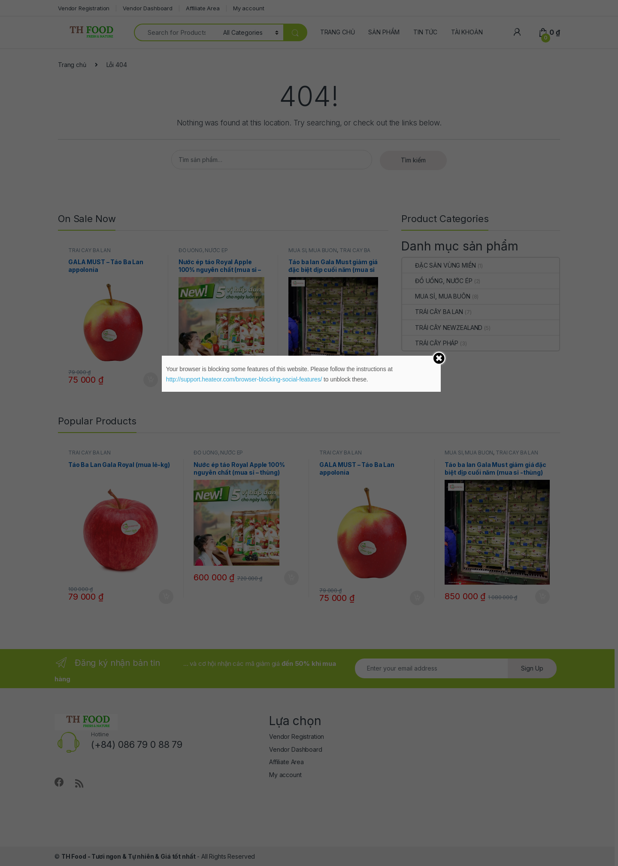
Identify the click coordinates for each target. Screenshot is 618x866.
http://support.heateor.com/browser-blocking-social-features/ (244, 379)
